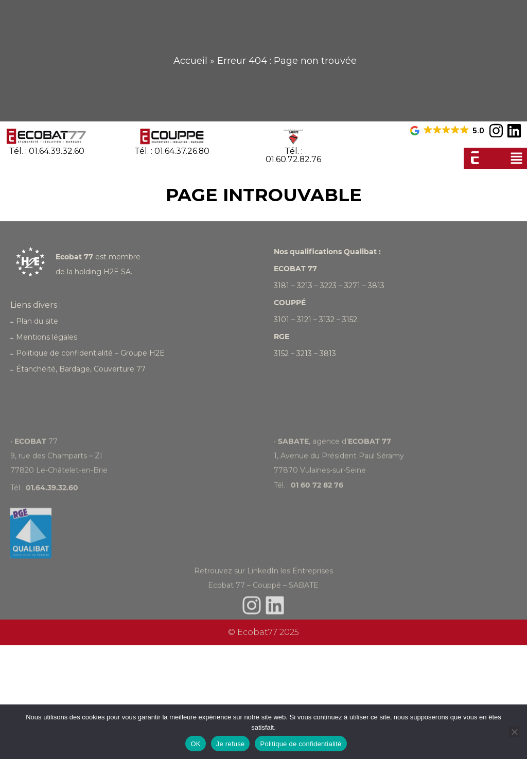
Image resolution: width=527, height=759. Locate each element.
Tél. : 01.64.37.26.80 (171, 151)
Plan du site (34, 321)
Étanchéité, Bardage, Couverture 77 (78, 369)
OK (195, 744)
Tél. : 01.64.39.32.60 (46, 151)
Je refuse (230, 744)
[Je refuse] (514, 732)
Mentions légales (43, 337)
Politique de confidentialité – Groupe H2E (87, 353)
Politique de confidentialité (300, 744)
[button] (516, 158)
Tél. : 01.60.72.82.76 (294, 155)
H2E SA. (117, 271)
